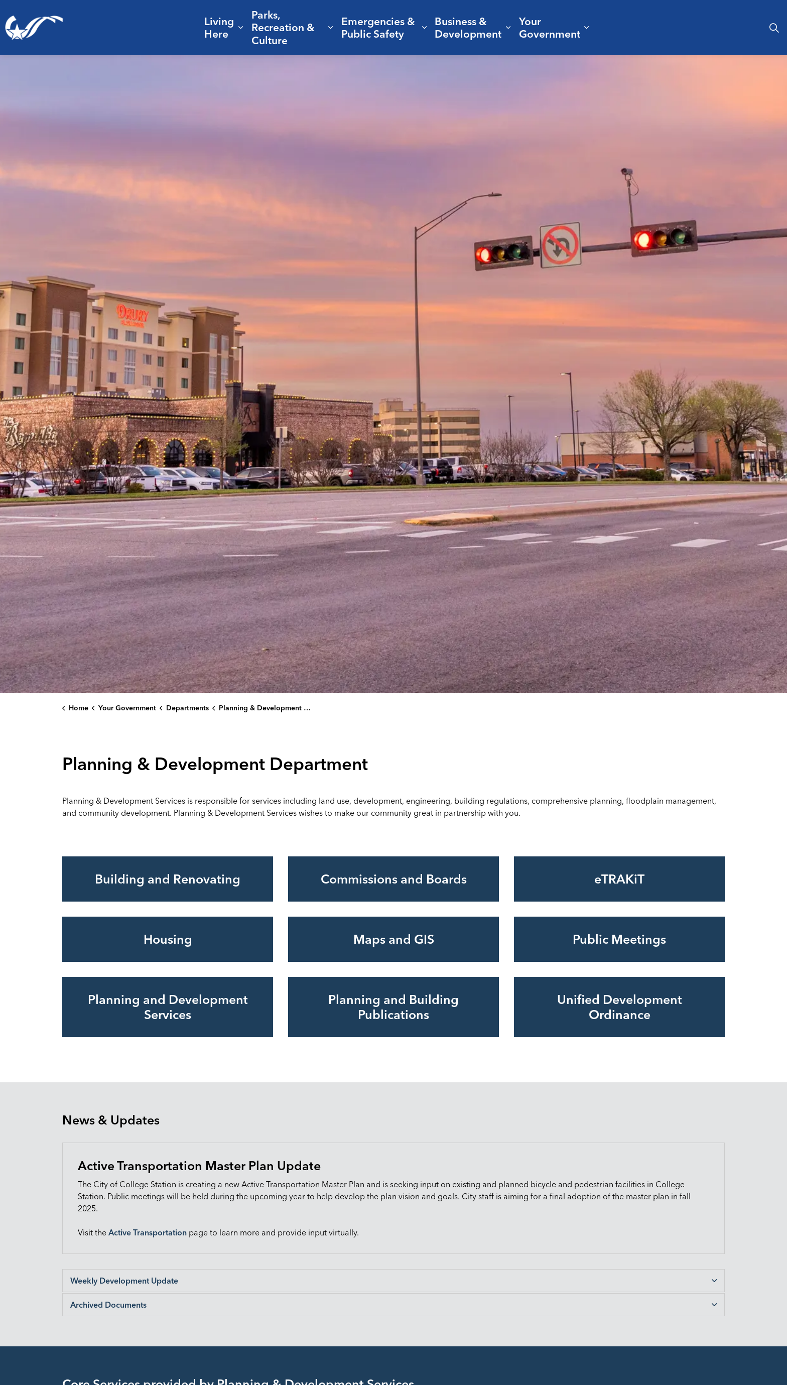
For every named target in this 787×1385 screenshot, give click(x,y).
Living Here (219, 27)
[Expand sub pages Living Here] (240, 27)
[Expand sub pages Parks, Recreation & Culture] (331, 27)
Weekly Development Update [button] (124, 1281)
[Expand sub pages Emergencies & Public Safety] (424, 27)
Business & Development (468, 27)
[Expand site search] (773, 27)
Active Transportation (147, 1232)
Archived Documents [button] (108, 1305)
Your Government (549, 27)
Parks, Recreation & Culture (283, 27)
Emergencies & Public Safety (378, 27)
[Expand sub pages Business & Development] (508, 27)
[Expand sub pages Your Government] (586, 27)
